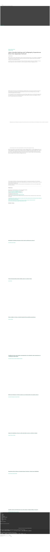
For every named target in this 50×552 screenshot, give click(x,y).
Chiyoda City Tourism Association (6, 532)
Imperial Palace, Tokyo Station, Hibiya (8, 538)
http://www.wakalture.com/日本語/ (13, 191)
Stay (3, 15)
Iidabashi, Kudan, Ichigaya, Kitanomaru (8, 9)
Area (2, 537)
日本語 (4, 19)
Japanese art (19, 198)
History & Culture (10, 49)
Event (12, 242)
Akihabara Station (12, 198)
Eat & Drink (4, 13)
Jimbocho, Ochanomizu (6, 8)
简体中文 (4, 21)
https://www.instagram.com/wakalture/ (16, 192)
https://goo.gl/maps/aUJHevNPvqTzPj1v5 (17, 194)
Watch (4, 12)
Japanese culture (23, 198)
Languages (3, 548)
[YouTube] (1, 522)
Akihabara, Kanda (5, 7)
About (2, 547)
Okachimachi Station (36, 198)
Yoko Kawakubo (7, 529)
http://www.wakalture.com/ (16, 190)
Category (3, 10)
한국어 (4, 20)
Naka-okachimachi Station (29, 198)
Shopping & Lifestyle (5, 14)
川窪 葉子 (29, 530)
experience (16, 198)
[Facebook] (0, 522)
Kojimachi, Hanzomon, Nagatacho (7, 6)
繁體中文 (4, 22)
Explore (4, 11)
